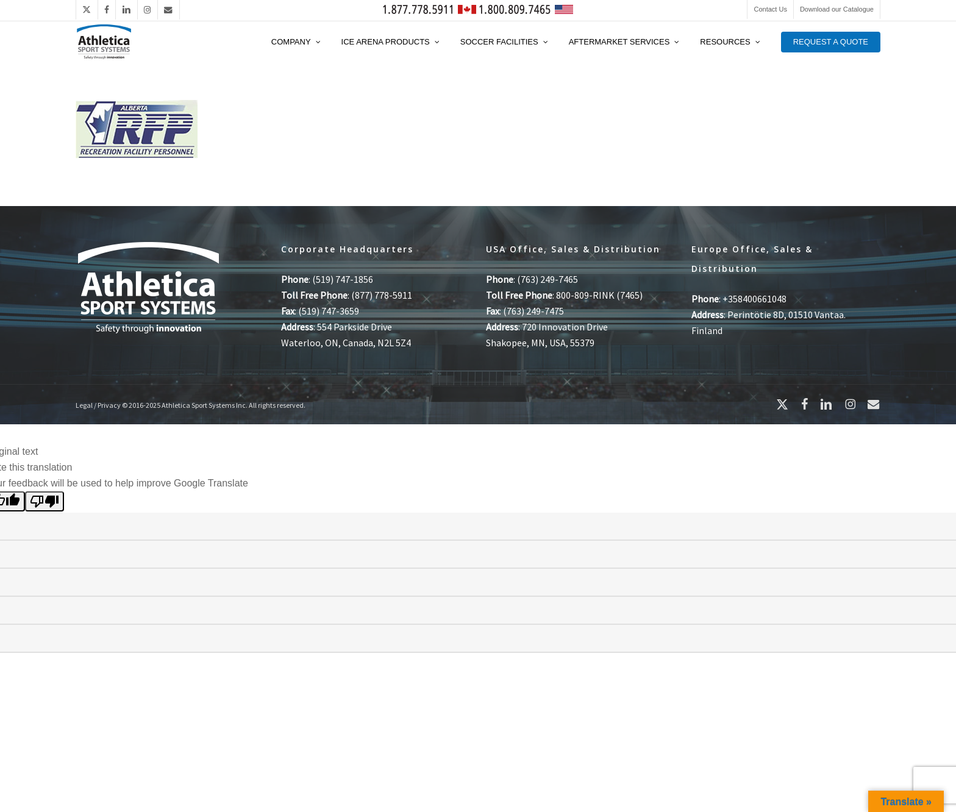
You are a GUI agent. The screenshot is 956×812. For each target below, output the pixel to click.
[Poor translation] (44, 501)
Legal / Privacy (98, 405)
